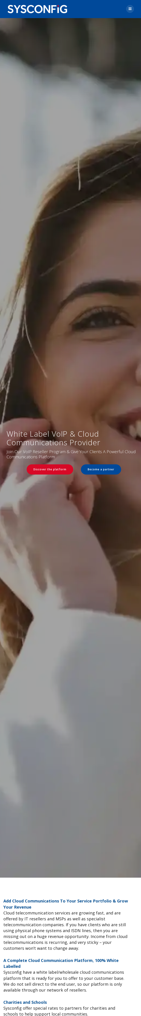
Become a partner (101, 469)
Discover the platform (49, 469)
